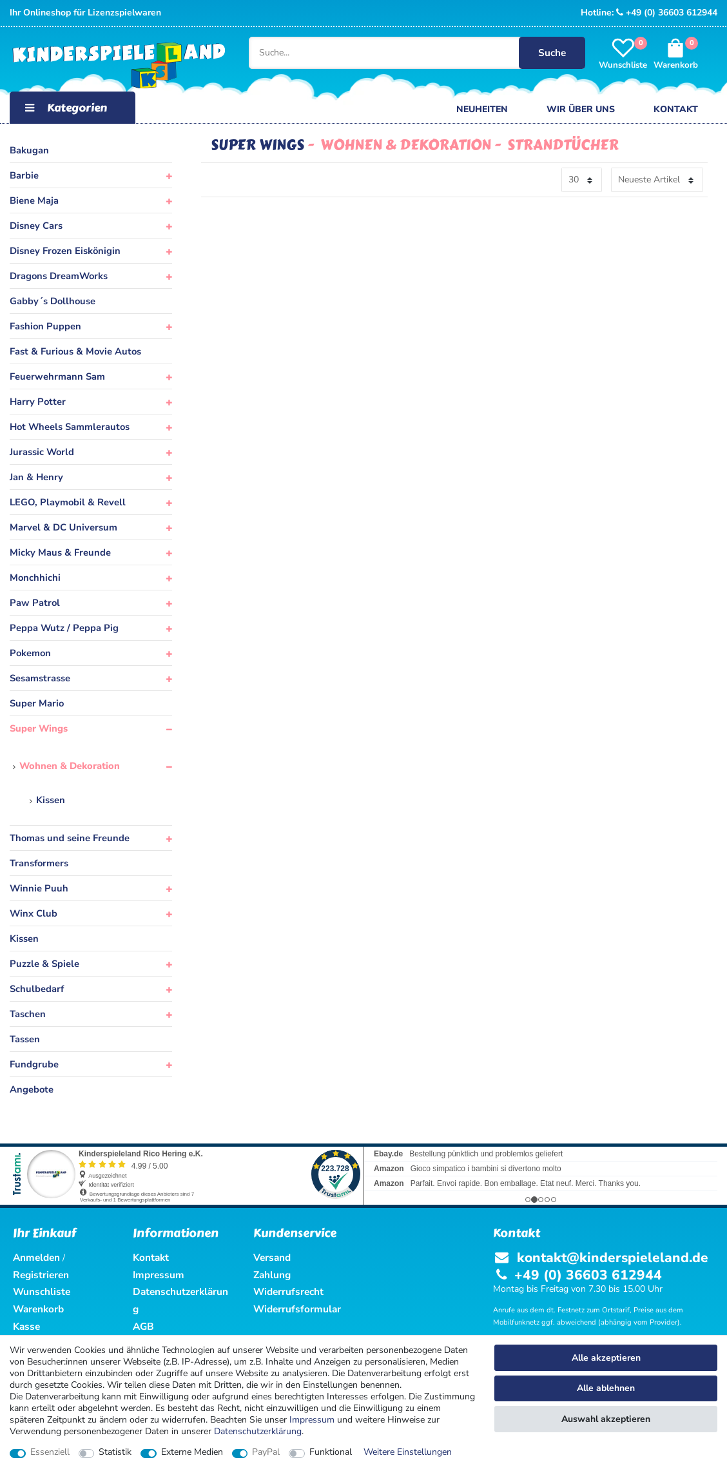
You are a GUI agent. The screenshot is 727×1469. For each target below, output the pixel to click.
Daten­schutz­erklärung (258, 1431)
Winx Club (33, 913)
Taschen (28, 1013)
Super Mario (37, 703)
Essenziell (50, 1452)
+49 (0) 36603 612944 (666, 12)
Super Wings (39, 728)
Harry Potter (38, 401)
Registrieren (41, 1274)
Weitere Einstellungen (407, 1452)
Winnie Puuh (39, 888)
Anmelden (36, 1257)
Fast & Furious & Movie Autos (75, 351)
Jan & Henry (36, 477)
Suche (552, 52)
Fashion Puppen (45, 326)
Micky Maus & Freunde (60, 552)
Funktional (330, 1452)
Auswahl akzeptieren (605, 1419)
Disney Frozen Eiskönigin (65, 250)
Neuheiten (482, 109)
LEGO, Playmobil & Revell (68, 502)
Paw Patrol (35, 602)
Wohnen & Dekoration (69, 765)
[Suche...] (415, 53)
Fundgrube (34, 1064)
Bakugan (29, 150)
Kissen (50, 799)
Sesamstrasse (40, 678)
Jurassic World (42, 451)
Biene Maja (34, 200)
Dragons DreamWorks (59, 275)
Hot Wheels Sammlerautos (70, 426)
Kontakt (676, 109)
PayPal (266, 1452)
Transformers (39, 863)
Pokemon (30, 653)
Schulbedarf (37, 988)
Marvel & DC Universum (63, 527)
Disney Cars (36, 225)
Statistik (115, 1452)
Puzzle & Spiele (44, 963)
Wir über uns (581, 109)
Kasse (26, 1326)
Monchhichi (35, 577)
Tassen (25, 1039)
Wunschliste (41, 1291)
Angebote (31, 1089)
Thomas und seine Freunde (70, 838)
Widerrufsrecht (288, 1291)
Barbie (24, 175)
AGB (143, 1326)
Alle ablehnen (606, 1388)
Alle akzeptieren (606, 1358)
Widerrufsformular (297, 1309)
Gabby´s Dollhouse (52, 301)
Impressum (311, 1420)
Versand (272, 1257)
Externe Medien (192, 1452)
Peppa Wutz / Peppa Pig (64, 627)
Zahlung (272, 1274)
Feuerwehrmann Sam (57, 376)
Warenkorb (38, 1309)
